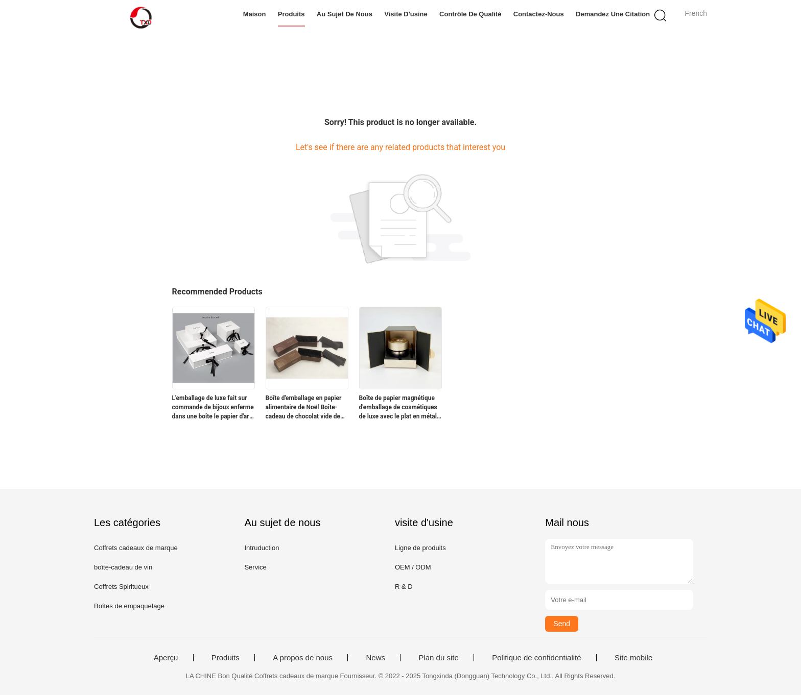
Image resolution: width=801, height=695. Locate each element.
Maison (254, 14)
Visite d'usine (406, 14)
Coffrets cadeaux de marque (136, 548)
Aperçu (166, 657)
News (375, 657)
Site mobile (633, 657)
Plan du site (438, 657)
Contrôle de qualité (470, 14)
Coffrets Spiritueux (121, 586)
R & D (404, 586)
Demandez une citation (613, 14)
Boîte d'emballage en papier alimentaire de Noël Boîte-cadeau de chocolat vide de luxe (304, 407)
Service (255, 567)
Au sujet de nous (344, 14)
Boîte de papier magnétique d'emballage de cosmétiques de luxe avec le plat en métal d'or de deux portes (398, 407)
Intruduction (261, 548)
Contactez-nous (538, 14)
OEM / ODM (413, 567)
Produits (291, 14)
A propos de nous (303, 657)
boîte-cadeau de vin (123, 567)
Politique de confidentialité (536, 657)
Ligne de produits (420, 548)
